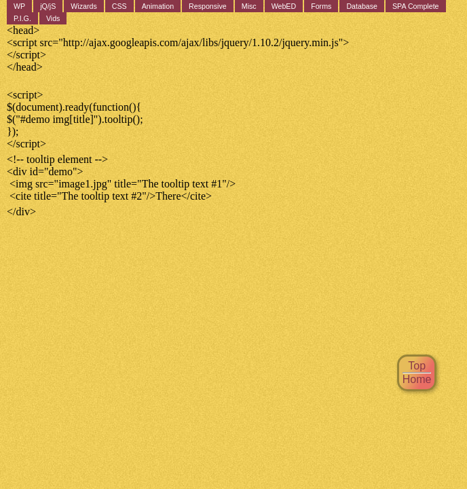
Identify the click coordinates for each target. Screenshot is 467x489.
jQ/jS (48, 6)
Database (361, 6)
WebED (284, 6)
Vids (53, 18)
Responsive (208, 6)
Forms (321, 6)
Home (417, 379)
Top (417, 366)
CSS (119, 6)
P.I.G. (22, 18)
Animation (158, 6)
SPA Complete (415, 6)
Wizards (83, 6)
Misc (249, 6)
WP (19, 6)
